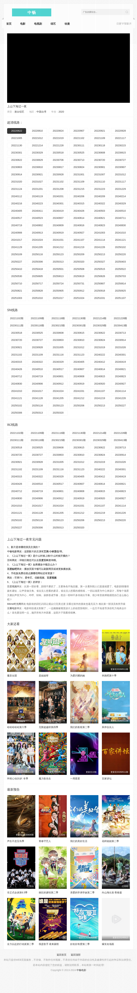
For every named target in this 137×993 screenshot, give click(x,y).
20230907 (120, 167)
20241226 (99, 247)
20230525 (79, 152)
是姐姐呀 (44, 675)
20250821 (16, 290)
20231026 (120, 347)
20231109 (79, 181)
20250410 (16, 269)
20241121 (120, 239)
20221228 (58, 145)
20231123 (79, 354)
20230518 (58, 152)
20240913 (37, 232)
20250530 (16, 276)
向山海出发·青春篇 (112, 892)
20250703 (120, 276)
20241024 (37, 239)
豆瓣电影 (12, 608)
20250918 (99, 290)
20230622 (16, 160)
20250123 (58, 254)
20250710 (16, 283)
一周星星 (75, 778)
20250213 (99, 254)
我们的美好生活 (78, 841)
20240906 (16, 232)
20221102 (79, 138)
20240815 (99, 376)
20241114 (99, 239)
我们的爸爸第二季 (80, 727)
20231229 (120, 189)
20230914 (16, 174)
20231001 (79, 174)
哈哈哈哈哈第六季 (17, 727)
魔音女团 (12, 675)
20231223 (99, 189)
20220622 (16, 130)
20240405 (16, 210)
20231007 (99, 174)
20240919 (58, 232)
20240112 (16, 196)
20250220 (120, 254)
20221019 (58, 138)
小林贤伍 (54, 551)
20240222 (99, 354)
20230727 (120, 160)
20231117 (120, 181)
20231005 (58, 347)
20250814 (120, 283)
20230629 (37, 160)
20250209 (79, 254)
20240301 (58, 203)
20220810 (37, 130)
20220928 (120, 130)
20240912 (58, 383)
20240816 (79, 225)
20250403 (120, 261)
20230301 (16, 152)
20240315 (79, 203)
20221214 (37, 145)
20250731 (79, 283)
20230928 (58, 174)
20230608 (99, 152)
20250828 (37, 290)
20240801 (58, 376)
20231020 (16, 181)
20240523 (37, 218)
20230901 (99, 167)
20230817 (58, 167)
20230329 (37, 152)
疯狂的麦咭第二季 (48, 892)
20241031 (58, 239)
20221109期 (37, 318)
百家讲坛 (107, 778)
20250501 (58, 269)
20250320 (79, 261)
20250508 (79, 269)
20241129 (16, 247)
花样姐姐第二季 (110, 841)
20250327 (99, 261)
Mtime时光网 (14, 604)
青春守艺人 (45, 841)
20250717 (37, 283)
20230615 (120, 152)
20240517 (16, 218)
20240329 (120, 203)
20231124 (16, 189)
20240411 (37, 210)
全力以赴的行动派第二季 (20, 944)
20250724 (58, 283)
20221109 (99, 138)
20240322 (99, 203)
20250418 (37, 269)
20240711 (120, 218)
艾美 (46, 551)
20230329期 (99, 325)
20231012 (120, 174)
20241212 (58, 247)
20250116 (37, 254)
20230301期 (79, 325)
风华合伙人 (108, 727)
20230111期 (16, 325)
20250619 (79, 276)
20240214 (120, 196)
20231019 (99, 347)
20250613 (58, 276)
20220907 (79, 130)
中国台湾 (41, 111)
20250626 (99, 276)
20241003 (99, 232)
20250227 (16, 261)
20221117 (120, 138)
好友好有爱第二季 (80, 944)
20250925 (120, 290)
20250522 (120, 269)
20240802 (37, 225)
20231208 (58, 189)
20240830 (120, 225)
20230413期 (120, 325)
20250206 (79, 405)
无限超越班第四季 (48, 727)
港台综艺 (19, 111)
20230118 (99, 145)
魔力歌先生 (45, 778)
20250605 (37, 276)
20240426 (79, 210)
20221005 (16, 138)
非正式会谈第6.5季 (17, 892)
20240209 (99, 196)
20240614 (79, 218)
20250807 (99, 283)
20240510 (120, 210)
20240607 (58, 218)
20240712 (16, 376)
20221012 (37, 138)
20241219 (79, 247)
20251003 (16, 298)
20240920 (99, 383)
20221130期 (79, 318)
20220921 (99, 130)
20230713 (79, 160)
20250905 (58, 290)
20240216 (16, 203)
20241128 (37, 398)
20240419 (58, 210)
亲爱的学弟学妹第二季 (82, 892)
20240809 (58, 225)
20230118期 (37, 325)
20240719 (16, 225)
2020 (61, 111)
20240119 (37, 196)
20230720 (99, 160)
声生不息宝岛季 (15, 841)
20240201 (58, 196)
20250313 (58, 261)
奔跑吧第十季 (109, 675)
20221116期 (58, 318)
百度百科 (44, 560)
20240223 (37, 203)
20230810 (37, 167)
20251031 (99, 298)
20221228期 (120, 318)
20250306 (37, 261)
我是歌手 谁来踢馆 (49, 944)
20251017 (58, 298)
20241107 (79, 239)
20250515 (99, 269)
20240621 (99, 218)
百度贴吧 (12, 569)
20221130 (16, 145)
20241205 (37, 247)
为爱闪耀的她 (77, 675)
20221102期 (16, 318)
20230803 (16, 167)
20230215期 (58, 325)
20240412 (99, 361)
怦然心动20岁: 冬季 (17, 778)
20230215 (120, 145)
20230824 (79, 167)
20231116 (58, 354)
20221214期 (99, 318)
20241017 (16, 239)
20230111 (79, 145)
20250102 (120, 247)
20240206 (79, 196)
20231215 (79, 189)
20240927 (79, 232)
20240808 (79, 376)
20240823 (99, 225)
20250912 (79, 290)
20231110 (99, 181)
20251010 (37, 298)
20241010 (120, 232)
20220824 (58, 130)
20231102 (58, 181)
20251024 (79, 298)
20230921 (37, 174)
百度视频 (52, 577)
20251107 (120, 298)
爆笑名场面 (108, 944)
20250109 (16, 254)
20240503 (99, 210)
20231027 (37, 181)
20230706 (58, 160)
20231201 (37, 189)
